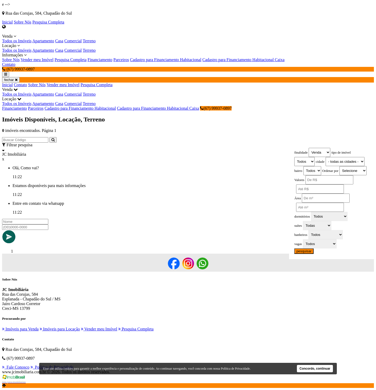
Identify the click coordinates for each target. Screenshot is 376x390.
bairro (298, 171)
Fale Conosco (16, 367)
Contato (8, 64)
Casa (59, 41)
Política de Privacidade (235, 368)
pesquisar (304, 251)
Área (297, 198)
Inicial (7, 22)
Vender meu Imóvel (37, 59)
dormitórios (302, 216)
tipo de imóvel (341, 152)
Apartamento (43, 41)
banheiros (300, 235)
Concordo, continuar (314, 368)
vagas (298, 244)
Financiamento (99, 59)
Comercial (73, 41)
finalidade (301, 152)
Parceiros (121, 59)
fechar (10, 80)
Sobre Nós (22, 22)
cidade (320, 162)
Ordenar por (330, 171)
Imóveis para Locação (60, 329)
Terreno (89, 41)
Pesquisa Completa (48, 22)
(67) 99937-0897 (216, 108)
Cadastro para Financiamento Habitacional (165, 59)
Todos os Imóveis (17, 41)
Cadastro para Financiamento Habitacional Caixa (243, 59)
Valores (299, 180)
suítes (298, 226)
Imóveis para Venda (20, 329)
